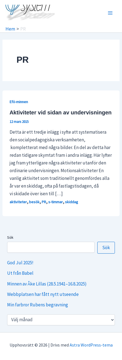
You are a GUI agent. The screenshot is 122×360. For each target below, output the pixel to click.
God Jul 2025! (20, 263)
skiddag (71, 201)
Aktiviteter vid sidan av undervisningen (61, 112)
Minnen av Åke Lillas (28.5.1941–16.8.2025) (47, 284)
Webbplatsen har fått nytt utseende (43, 294)
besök (34, 201)
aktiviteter (18, 201)
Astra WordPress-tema (91, 345)
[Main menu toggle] (110, 13)
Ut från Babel (20, 273)
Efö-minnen (19, 101)
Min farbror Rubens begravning (37, 305)
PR (44, 201)
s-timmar (55, 201)
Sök (10, 237)
